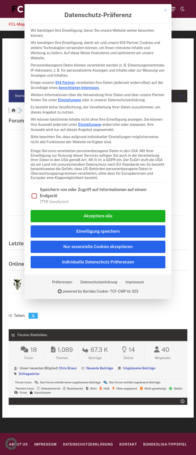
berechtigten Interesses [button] (79, 88)
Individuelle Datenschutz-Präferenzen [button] (98, 262)
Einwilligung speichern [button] (98, 231)
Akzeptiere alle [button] (97, 216)
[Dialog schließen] (165, 10)
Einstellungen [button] (69, 100)
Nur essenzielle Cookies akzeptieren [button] (98, 246)
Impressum (135, 282)
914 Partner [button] (65, 83)
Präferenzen (62, 282)
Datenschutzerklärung (98, 282)
